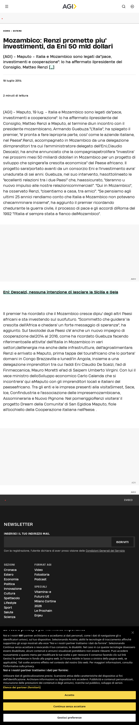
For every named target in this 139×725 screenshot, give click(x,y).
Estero (17, 30)
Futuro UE (41, 596)
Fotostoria (41, 574)
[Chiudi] (132, 632)
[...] (51, 67)
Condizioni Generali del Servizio (105, 550)
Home (6, 30)
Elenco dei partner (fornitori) (21, 687)
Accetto (69, 695)
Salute (8, 612)
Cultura (9, 593)
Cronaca (10, 570)
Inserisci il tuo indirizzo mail (27, 533)
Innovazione (13, 589)
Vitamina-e (42, 592)
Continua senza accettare (69, 706)
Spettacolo (12, 598)
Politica (9, 584)
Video (38, 570)
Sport (8, 607)
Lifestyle (10, 603)
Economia (11, 579)
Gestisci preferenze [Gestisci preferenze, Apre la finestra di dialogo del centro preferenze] (69, 717)
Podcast (40, 579)
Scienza (9, 617)
